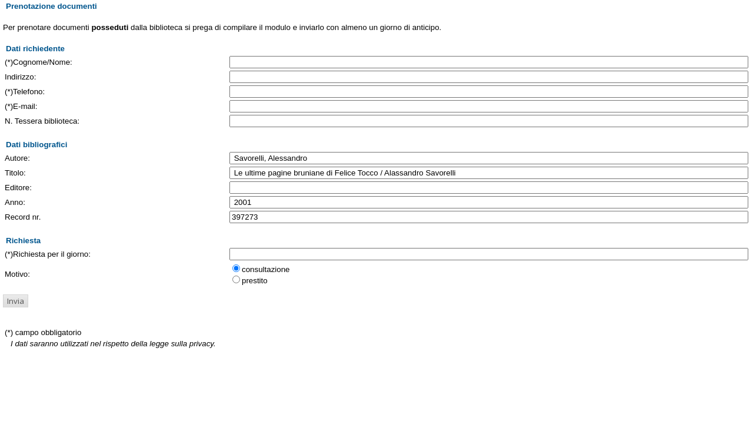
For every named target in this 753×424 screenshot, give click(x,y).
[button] (15, 300)
